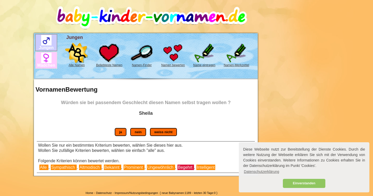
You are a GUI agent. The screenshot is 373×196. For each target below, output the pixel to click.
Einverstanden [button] (304, 183)
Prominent (134, 167)
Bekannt (112, 167)
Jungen (46, 47)
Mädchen (46, 65)
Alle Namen (77, 65)
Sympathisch (63, 167)
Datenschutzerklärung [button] (261, 172)
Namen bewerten (173, 65)
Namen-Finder (142, 65)
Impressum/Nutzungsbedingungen (136, 192)
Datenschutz (104, 192)
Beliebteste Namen (109, 65)
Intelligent (206, 167)
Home (89, 192)
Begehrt (185, 167)
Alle (43, 167)
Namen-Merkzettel (236, 65)
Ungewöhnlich (161, 167)
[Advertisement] (15, 91)
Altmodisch (90, 167)
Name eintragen (204, 65)
